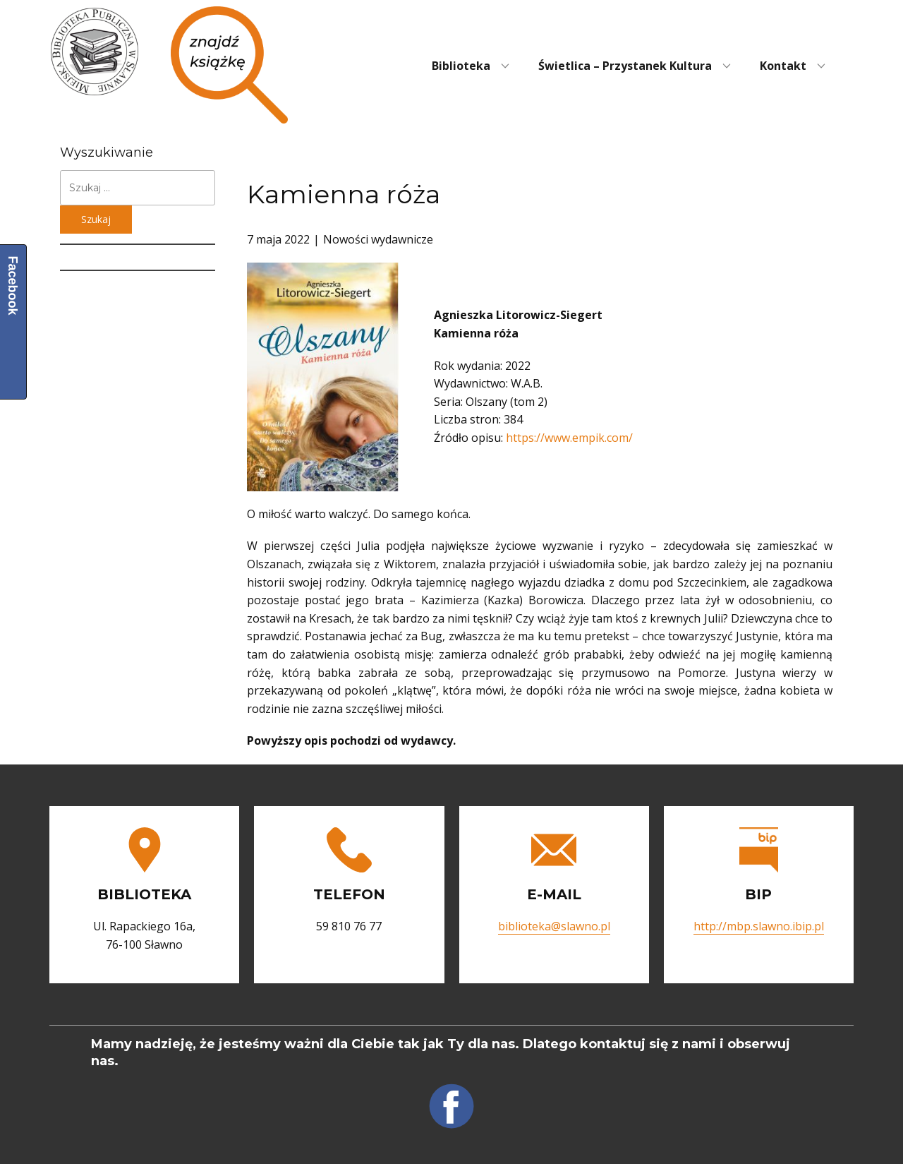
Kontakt (783, 65)
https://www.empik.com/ (569, 437)
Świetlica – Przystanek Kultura (625, 65)
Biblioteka (461, 65)
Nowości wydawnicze (378, 239)
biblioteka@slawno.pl (554, 926)
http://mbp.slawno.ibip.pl (758, 926)
